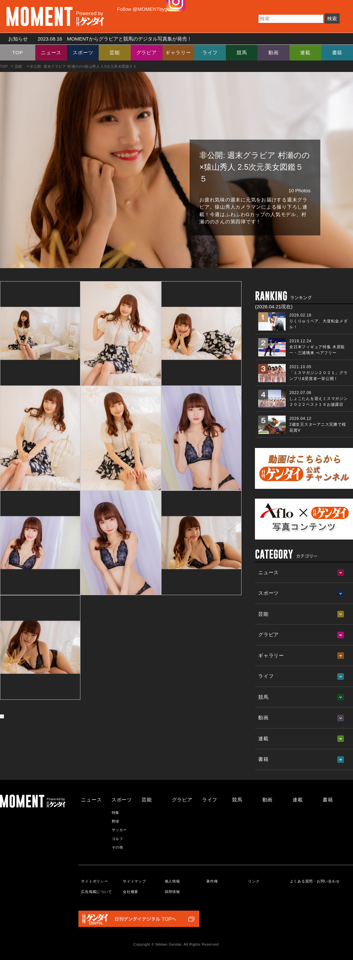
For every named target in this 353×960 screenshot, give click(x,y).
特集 (116, 812)
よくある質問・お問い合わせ (315, 881)
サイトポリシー (94, 881)
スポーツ (83, 52)
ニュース (51, 52)
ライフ (210, 52)
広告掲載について (96, 892)
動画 (273, 52)
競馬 (242, 52)
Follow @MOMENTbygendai (148, 9)
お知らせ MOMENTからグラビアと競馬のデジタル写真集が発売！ (97, 39)
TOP (17, 52)
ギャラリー (178, 52)
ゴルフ (117, 839)
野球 (116, 821)
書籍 (337, 52)
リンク (254, 881)
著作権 (212, 881)
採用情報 (172, 892)
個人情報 (172, 881)
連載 (305, 52)
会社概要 (130, 892)
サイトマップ (134, 881)
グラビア (146, 52)
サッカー (119, 830)
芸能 (114, 52)
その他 (117, 847)
